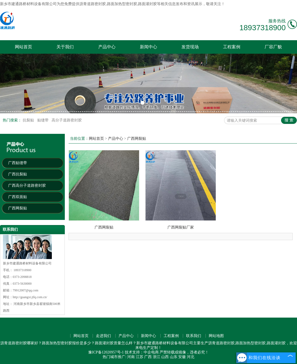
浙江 (156, 357)
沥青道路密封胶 (92, 4)
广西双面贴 (17, 197)
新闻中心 (148, 47)
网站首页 (23, 47)
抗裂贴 (29, 120)
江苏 (139, 357)
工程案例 (231, 47)
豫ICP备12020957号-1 (106, 352)
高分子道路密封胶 (67, 120)
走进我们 (103, 336)
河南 (131, 357)
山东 (173, 357)
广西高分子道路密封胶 (27, 185)
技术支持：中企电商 (142, 352)
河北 (190, 357)
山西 (165, 357)
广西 (148, 357)
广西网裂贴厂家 (180, 227)
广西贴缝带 (17, 163)
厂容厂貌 (273, 47)
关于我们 (65, 47)
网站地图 (216, 336)
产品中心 (107, 47)
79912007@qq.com (25, 290)
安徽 (182, 357)
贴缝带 (43, 120)
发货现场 (190, 47)
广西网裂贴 (17, 208)
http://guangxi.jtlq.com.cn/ (30, 297)
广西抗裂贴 (17, 174)
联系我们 (193, 336)
